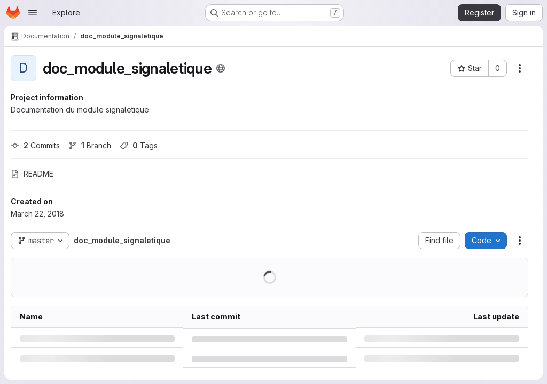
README (32, 173)
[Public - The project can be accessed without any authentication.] (220, 68)
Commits (35, 145)
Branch (89, 145)
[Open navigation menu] (32, 12)
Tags (139, 145)
